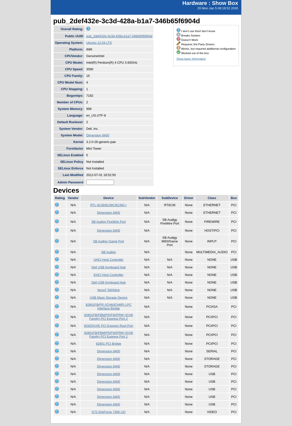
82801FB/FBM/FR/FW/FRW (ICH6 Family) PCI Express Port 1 (108, 334)
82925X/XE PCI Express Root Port (108, 326)
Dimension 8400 (97, 135)
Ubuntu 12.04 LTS (99, 43)
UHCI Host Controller (109, 259)
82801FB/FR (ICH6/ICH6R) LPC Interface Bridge (108, 306)
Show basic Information (191, 58)
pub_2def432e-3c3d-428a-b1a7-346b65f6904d (119, 36)
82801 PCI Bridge (108, 343)
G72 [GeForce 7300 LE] (109, 412)
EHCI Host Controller (108, 275)
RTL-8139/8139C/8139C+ (108, 205)
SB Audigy (108, 252)
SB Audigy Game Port (108, 241)
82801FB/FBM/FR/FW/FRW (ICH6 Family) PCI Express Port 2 (108, 316)
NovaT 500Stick (108, 290)
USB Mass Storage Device (108, 297)
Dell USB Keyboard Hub (108, 267)
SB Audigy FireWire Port (108, 222)
